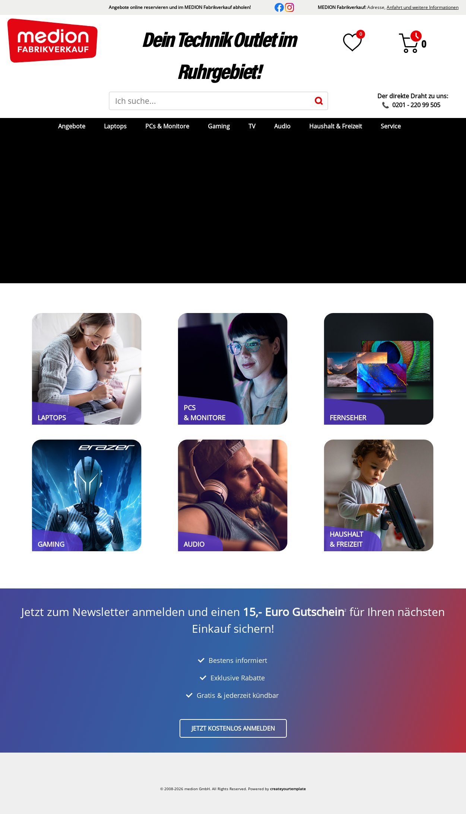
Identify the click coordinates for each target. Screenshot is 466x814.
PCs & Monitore (167, 126)
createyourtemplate (288, 788)
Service (391, 126)
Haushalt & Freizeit (335, 126)
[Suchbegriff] (210, 100)
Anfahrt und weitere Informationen (423, 7)
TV (252, 126)
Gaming (219, 126)
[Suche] (319, 101)
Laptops (115, 126)
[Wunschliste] (352, 42)
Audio (282, 126)
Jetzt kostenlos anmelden (233, 728)
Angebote (71, 126)
